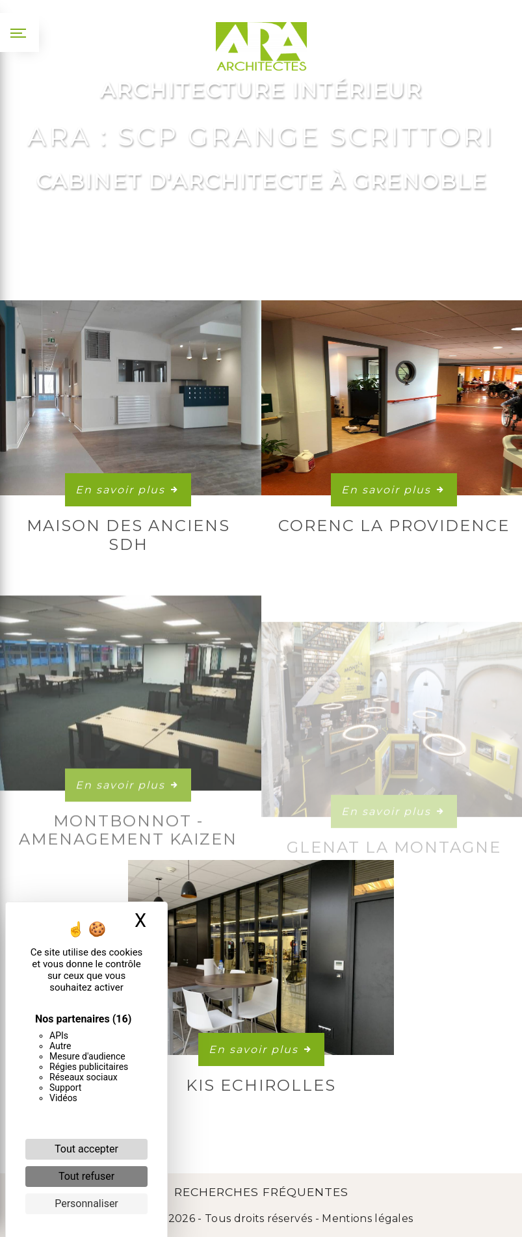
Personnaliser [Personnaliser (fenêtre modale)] (86, 1203)
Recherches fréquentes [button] (261, 1192)
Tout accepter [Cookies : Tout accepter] (86, 1149)
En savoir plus (128, 490)
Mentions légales (366, 1218)
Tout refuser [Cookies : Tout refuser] (86, 1176)
